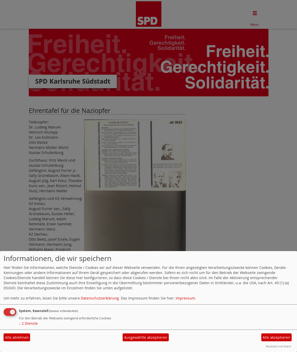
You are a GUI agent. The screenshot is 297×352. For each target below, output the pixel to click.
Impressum (185, 298)
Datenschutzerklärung (100, 298)
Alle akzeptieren (276, 337)
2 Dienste (28, 323)
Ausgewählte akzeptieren (145, 337)
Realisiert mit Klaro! (278, 346)
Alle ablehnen (17, 337)
